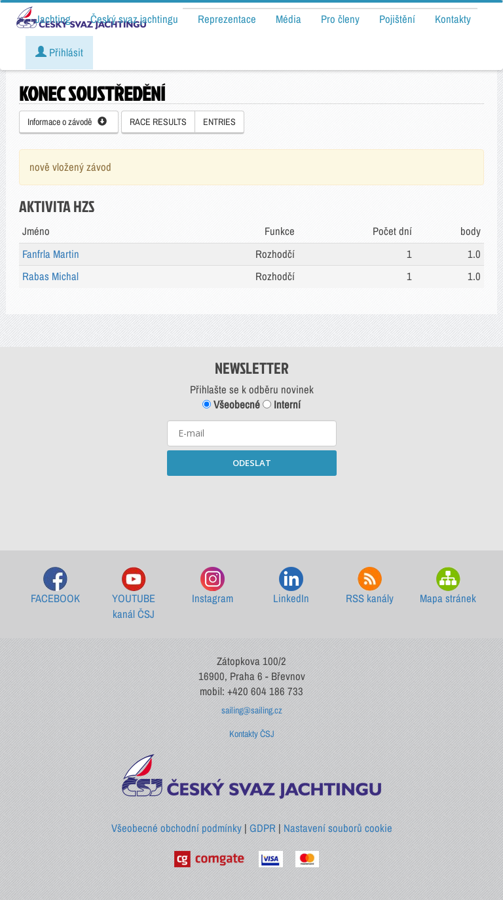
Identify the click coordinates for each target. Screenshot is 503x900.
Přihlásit (59, 52)
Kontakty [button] (453, 19)
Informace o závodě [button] (67, 122)
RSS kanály (370, 586)
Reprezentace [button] (227, 19)
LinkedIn (291, 586)
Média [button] (288, 19)
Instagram (212, 586)
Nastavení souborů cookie (338, 828)
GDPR (263, 828)
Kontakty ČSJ (251, 734)
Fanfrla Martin (50, 254)
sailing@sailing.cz (251, 710)
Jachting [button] (53, 19)
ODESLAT (252, 463)
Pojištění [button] (397, 19)
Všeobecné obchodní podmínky (176, 828)
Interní (282, 404)
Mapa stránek (448, 586)
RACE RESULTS (158, 122)
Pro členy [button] (340, 19)
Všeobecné (231, 404)
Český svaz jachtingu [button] (134, 19)
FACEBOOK (55, 586)
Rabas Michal (50, 276)
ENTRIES (219, 122)
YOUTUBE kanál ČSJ (133, 594)
